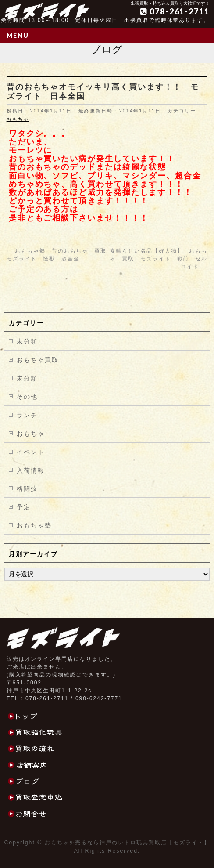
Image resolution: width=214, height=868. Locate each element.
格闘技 (27, 488)
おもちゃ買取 (38, 359)
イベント (31, 452)
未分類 (27, 341)
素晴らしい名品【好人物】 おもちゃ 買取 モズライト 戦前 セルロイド (158, 259)
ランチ (27, 415)
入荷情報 (31, 470)
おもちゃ (18, 119)
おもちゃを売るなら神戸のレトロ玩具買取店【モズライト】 (127, 842)
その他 (27, 396)
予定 (24, 506)
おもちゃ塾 (34, 525)
